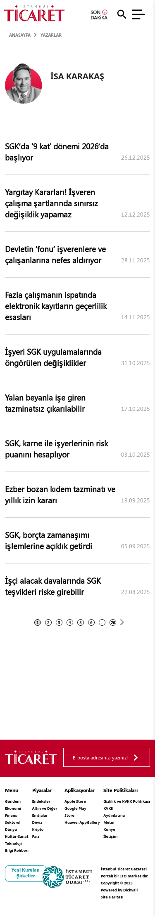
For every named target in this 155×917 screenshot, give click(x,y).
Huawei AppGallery (82, 822)
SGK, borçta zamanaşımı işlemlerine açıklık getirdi (48, 540)
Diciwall (130, 890)
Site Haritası (112, 897)
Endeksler (41, 801)
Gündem (13, 801)
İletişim (110, 836)
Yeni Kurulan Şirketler (26, 873)
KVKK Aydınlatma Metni (114, 815)
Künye (109, 829)
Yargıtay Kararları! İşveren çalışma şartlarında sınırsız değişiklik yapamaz (51, 202)
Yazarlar (51, 35)
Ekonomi (13, 808)
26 (113, 622)
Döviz (37, 822)
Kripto (38, 829)
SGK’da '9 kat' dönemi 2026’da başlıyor (57, 152)
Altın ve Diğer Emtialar (44, 812)
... (102, 622)
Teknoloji (13, 843)
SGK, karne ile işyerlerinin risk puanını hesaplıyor (56, 449)
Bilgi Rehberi (17, 850)
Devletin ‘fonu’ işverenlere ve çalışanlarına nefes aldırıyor (55, 254)
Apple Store (75, 801)
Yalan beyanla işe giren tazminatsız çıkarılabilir (45, 403)
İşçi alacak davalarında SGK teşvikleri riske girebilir (53, 586)
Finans (11, 815)
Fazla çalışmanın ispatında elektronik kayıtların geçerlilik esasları (56, 305)
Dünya (11, 829)
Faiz (35, 836)
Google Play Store (75, 812)
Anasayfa (20, 35)
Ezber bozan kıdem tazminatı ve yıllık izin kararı (60, 494)
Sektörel (12, 822)
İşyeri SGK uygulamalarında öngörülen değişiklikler (53, 357)
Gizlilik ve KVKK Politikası (126, 801)
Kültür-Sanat (17, 836)
